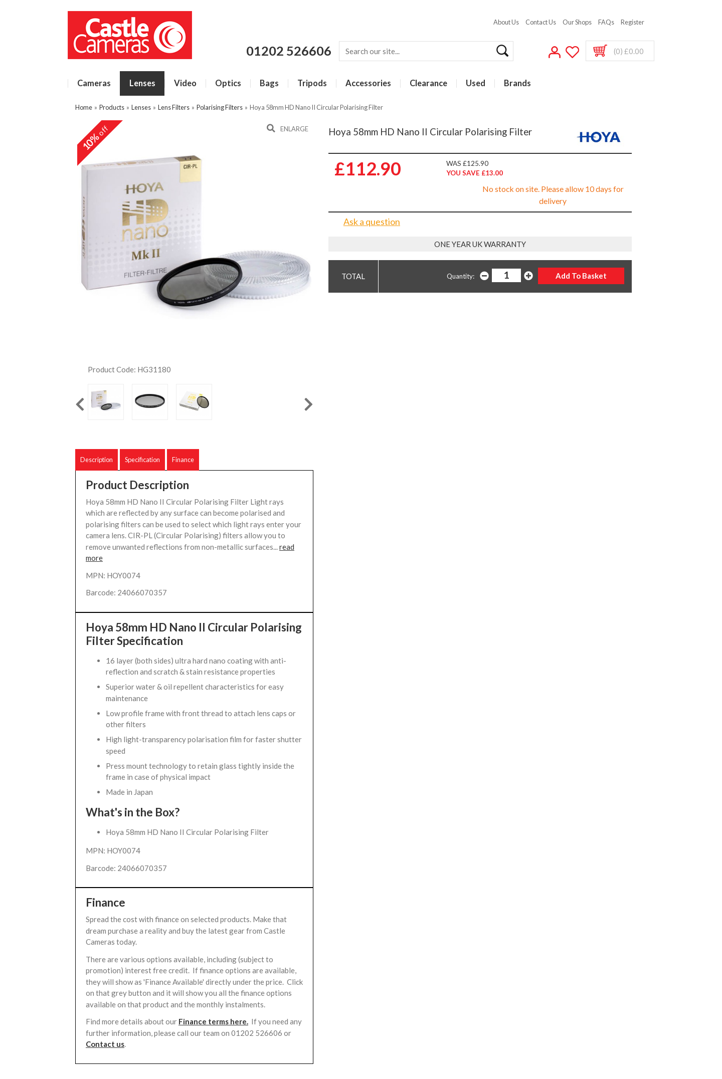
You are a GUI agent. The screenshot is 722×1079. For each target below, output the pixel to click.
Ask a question (371, 221)
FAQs (606, 22)
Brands (517, 83)
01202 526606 (288, 50)
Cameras (94, 83)
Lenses (142, 83)
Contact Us (540, 22)
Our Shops (577, 22)
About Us (506, 22)
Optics (228, 83)
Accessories (368, 83)
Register (632, 22)
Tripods (312, 83)
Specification (142, 460)
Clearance (428, 83)
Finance (183, 460)
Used (475, 83)
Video (185, 83)
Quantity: (460, 276)
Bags (269, 83)
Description (96, 460)
